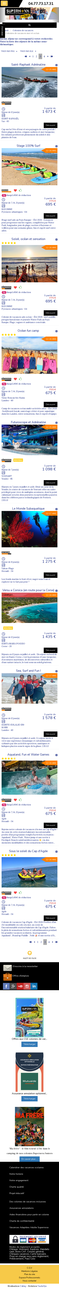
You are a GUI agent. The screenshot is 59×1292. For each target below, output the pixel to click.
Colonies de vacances (23, 30)
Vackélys (42, 1286)
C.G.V (29, 1268)
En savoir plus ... (30, 1159)
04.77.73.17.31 (40, 3)
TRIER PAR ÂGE (26, 51)
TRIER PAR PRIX (7, 51)
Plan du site (29, 1274)
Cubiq (23, 1286)
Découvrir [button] (50, 125)
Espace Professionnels (29, 1277)
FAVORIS (2, 31)
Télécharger (29, 1044)
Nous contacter (30, 1280)
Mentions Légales (29, 1271)
